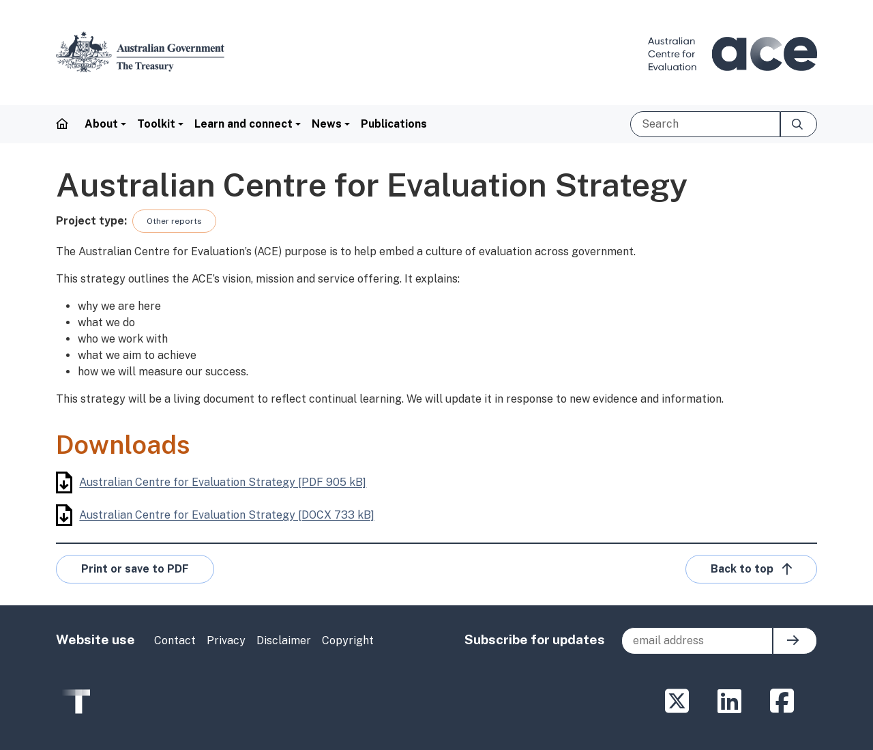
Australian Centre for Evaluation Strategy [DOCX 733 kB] (215, 515)
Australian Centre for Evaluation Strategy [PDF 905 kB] (211, 482)
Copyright (348, 640)
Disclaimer (283, 640)
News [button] (327, 123)
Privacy (226, 640)
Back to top (751, 569)
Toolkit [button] (156, 123)
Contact (175, 640)
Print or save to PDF (135, 568)
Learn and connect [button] (243, 123)
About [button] (101, 123)
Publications (394, 123)
